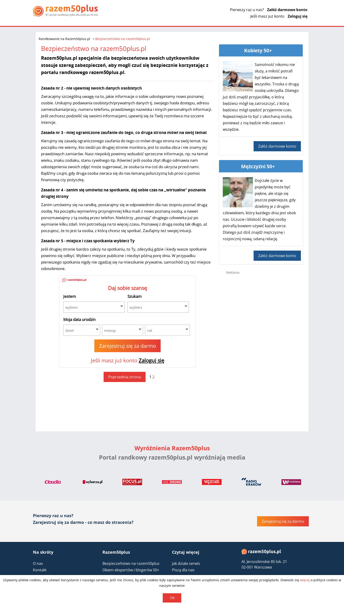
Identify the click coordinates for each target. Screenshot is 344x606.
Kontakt (40, 569)
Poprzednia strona (124, 376)
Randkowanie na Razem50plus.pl (64, 39)
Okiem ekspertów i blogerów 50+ (130, 569)
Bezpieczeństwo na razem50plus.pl (122, 39)
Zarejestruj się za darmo (127, 345)
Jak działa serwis (186, 563)
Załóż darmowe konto (287, 9)
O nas (38, 563)
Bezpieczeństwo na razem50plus (130, 563)
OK (172, 598)
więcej (305, 580)
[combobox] (94, 307)
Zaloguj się (297, 16)
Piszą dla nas (183, 569)
